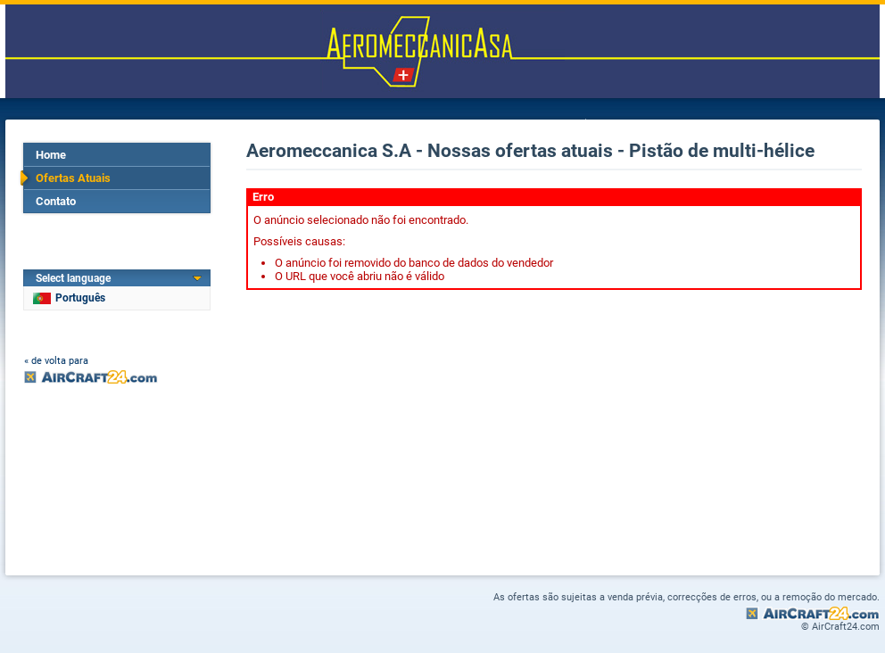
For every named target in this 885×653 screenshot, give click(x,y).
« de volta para (56, 361)
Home (51, 154)
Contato (56, 201)
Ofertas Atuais (73, 178)
